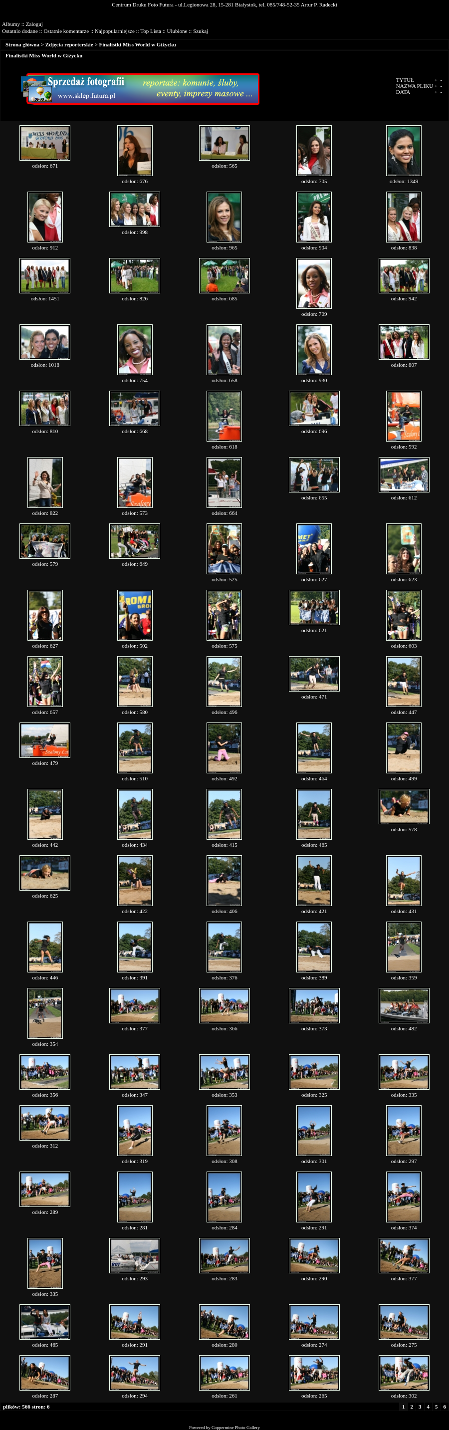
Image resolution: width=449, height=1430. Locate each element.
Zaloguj (34, 24)
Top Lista (150, 31)
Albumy (11, 24)
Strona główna (22, 44)
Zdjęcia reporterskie (69, 44)
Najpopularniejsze (115, 31)
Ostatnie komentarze (66, 31)
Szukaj (200, 31)
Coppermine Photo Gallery (236, 1427)
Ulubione (177, 31)
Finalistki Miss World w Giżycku (137, 44)
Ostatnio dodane (20, 31)
